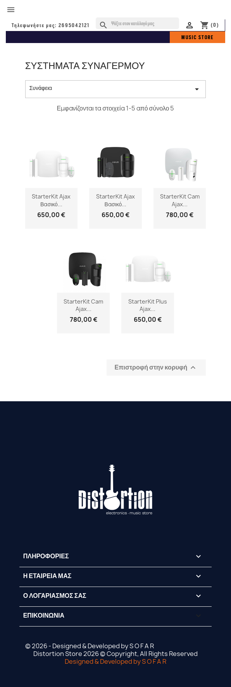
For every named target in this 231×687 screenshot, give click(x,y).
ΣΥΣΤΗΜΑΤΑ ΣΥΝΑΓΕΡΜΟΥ (85, 65)
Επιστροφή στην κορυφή (156, 368)
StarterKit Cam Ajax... (180, 200)
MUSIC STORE (197, 37)
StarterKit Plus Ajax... (147, 305)
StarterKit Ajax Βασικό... (51, 200)
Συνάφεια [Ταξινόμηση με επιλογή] (115, 89)
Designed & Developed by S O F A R (115, 661)
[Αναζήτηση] (137, 23)
